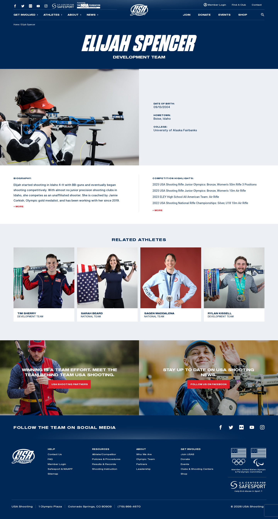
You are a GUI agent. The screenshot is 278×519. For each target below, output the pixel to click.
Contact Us (55, 454)
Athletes (52, 14)
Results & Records (104, 464)
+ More (19, 206)
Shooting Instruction (104, 469)
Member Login (217, 4)
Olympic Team (145, 459)
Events (224, 14)
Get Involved (26, 14)
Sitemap (53, 473)
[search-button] (262, 15)
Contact (257, 4)
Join (186, 14)
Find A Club (239, 4)
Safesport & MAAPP (60, 469)
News (92, 14)
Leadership (143, 469)
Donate (204, 14)
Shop (242, 14)
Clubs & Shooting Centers (197, 469)
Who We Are (144, 454)
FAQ (50, 459)
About (74, 14)
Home (16, 24)
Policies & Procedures (106, 459)
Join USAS (187, 454)
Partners (141, 464)
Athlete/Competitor (104, 454)
